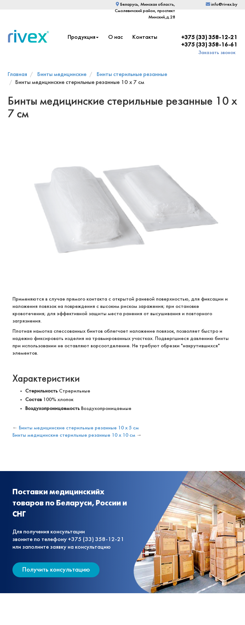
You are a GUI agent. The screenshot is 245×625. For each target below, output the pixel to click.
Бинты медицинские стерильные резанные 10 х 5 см (79, 428)
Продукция (83, 37)
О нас (115, 37)
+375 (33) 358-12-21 (209, 37)
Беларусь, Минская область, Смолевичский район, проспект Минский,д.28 (145, 11)
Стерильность (41, 391)
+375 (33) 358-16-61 (209, 45)
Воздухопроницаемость (52, 408)
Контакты (144, 37)
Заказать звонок (216, 52)
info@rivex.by (221, 5)
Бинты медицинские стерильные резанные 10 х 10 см (73, 435)
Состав (33, 399)
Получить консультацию (56, 570)
